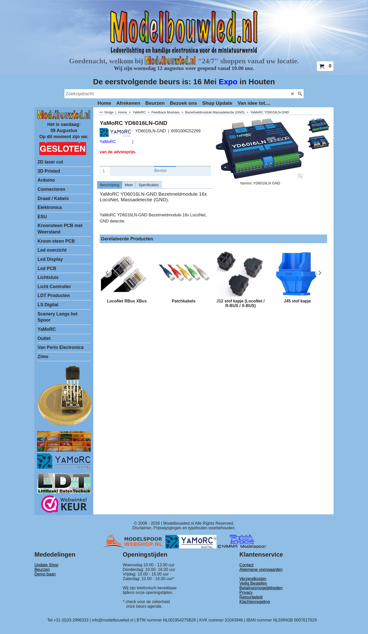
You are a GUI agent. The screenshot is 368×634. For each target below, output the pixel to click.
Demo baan (45, 574)
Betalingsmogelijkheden (261, 588)
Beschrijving (109, 185)
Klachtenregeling (254, 602)
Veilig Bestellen (253, 583)
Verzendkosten (253, 579)
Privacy (246, 592)
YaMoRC (108, 141)
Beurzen (42, 569)
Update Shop (46, 565)
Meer (129, 185)
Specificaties (149, 185)
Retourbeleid (251, 597)
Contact (246, 565)
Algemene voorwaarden (261, 569)
